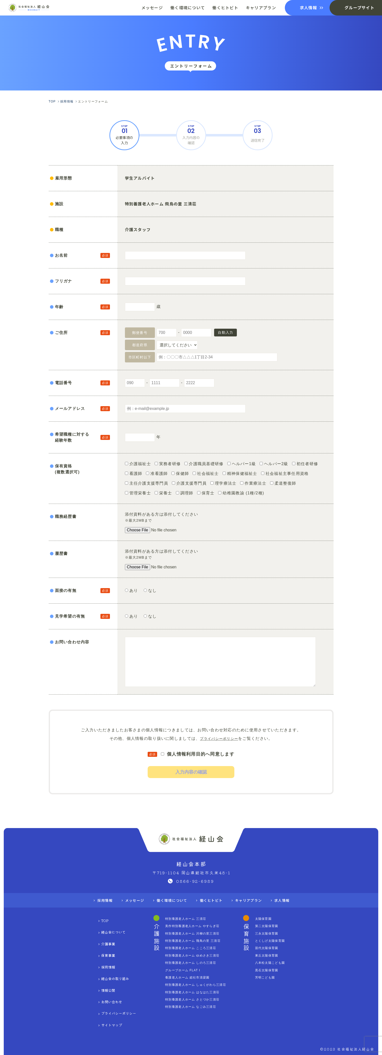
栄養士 (163, 493)
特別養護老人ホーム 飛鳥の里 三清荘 (197, 949)
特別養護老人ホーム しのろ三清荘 (194, 971)
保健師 (180, 473)
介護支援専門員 (189, 483)
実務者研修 (168, 464)
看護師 (133, 473)
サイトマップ (103, 998)
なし (152, 590)
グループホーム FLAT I (185, 979)
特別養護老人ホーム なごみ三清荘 (194, 1015)
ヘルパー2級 (274, 464)
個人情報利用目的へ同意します (197, 754)
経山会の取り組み (108, 967)
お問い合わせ (103, 982)
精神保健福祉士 (240, 473)
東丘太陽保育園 (277, 964)
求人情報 (289, 909)
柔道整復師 (283, 483)
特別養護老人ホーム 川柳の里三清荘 (196, 942)
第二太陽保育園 (277, 935)
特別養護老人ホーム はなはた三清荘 (196, 1001)
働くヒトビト (213, 909)
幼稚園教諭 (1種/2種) (241, 493)
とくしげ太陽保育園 (281, 949)
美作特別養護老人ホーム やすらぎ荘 (196, 935)
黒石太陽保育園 (277, 979)
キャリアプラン (253, 909)
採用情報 (97, 909)
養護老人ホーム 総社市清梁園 (190, 986)
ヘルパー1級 (241, 464)
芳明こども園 (275, 986)
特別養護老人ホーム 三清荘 (188, 927)
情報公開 (98, 974)
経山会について (105, 935)
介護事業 (98, 943)
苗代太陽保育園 (277, 957)
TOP (94, 927)
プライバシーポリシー (219, 738)
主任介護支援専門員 (146, 483)
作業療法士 (253, 483)
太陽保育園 (273, 927)
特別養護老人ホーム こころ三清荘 (194, 957)
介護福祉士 (138, 464)
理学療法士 (223, 483)
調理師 (184, 493)
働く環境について (170, 909)
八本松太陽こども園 (281, 971)
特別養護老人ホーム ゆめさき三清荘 (196, 964)
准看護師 (157, 473)
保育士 (206, 493)
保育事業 (98, 951)
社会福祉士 (206, 473)
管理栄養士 (138, 493)
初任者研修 (305, 464)
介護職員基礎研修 (203, 464)
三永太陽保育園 (277, 942)
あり (134, 590)
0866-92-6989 (195, 889)
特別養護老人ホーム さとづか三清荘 (196, 1008)
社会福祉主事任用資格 (285, 473)
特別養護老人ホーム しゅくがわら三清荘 (200, 993)
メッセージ (129, 909)
